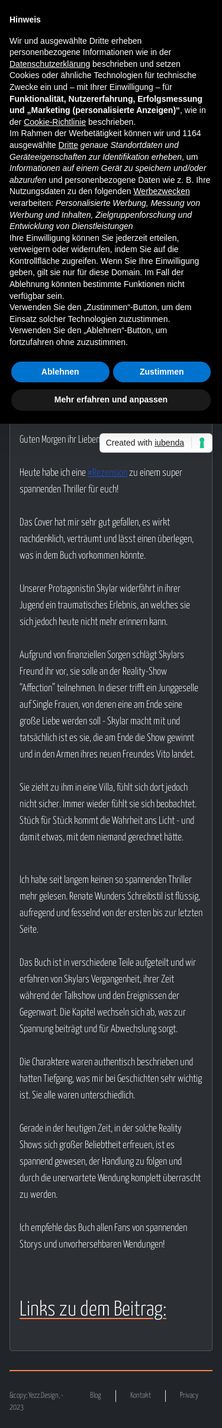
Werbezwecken (161, 191)
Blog (95, 1396)
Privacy (189, 1396)
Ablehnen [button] (60, 371)
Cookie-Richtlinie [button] (55, 122)
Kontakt (140, 1396)
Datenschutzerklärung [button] (49, 64)
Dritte (68, 145)
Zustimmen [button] (162, 371)
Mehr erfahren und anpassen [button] (111, 399)
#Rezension (107, 473)
